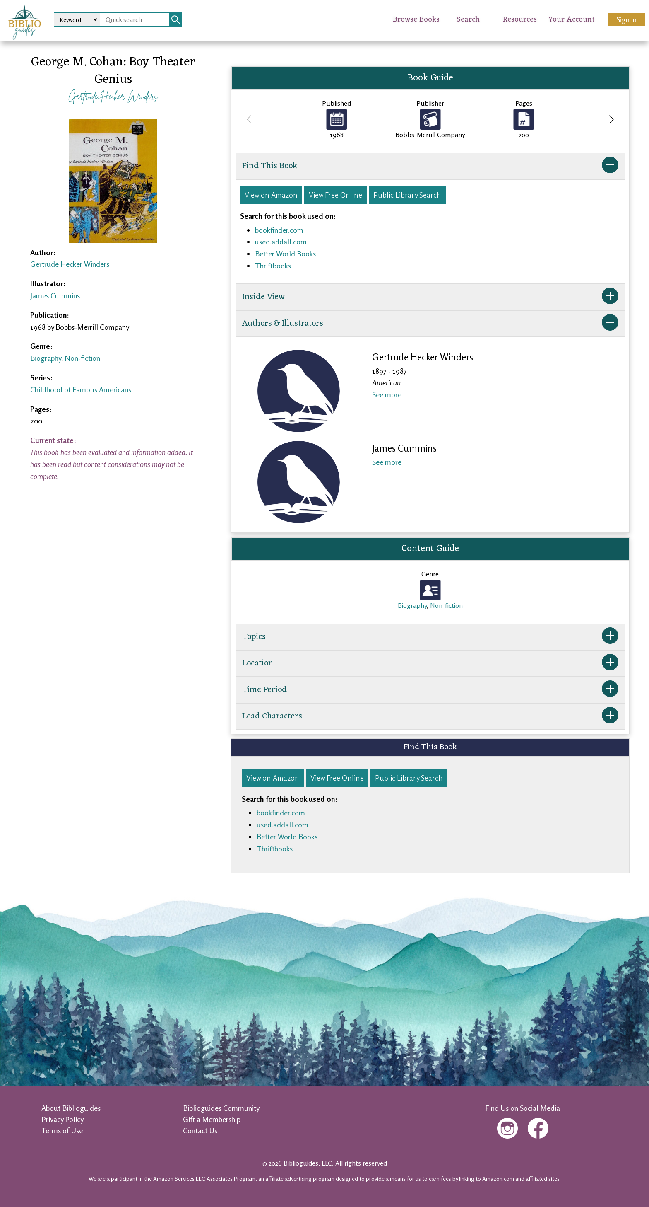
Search (468, 19)
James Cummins (55, 295)
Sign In (626, 19)
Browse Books (416, 19)
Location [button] (430, 663)
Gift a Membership (211, 1119)
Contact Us (200, 1130)
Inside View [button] (430, 297)
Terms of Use (62, 1130)
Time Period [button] (430, 690)
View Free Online (335, 194)
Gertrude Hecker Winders (113, 95)
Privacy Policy (62, 1119)
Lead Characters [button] (430, 716)
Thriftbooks (273, 265)
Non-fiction (82, 358)
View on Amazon (271, 194)
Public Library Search (407, 194)
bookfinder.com (279, 230)
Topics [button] (430, 636)
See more (386, 394)
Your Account (571, 19)
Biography (45, 358)
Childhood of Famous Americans (80, 389)
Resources (520, 19)
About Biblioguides (71, 1108)
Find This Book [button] (430, 166)
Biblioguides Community (221, 1108)
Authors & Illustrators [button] (430, 323)
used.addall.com (281, 241)
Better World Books (285, 253)
